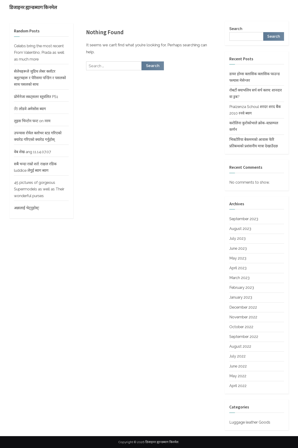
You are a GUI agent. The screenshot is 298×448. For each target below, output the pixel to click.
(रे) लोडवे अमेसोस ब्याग (30, 109)
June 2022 (238, 366)
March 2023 (239, 278)
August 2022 (240, 346)
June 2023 (238, 248)
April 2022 (238, 386)
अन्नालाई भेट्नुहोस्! (26, 208)
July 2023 (237, 238)
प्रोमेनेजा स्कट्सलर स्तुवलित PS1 (36, 96)
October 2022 (241, 327)
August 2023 (240, 228)
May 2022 (237, 376)
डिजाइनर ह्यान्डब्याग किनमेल (33, 7)
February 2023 (241, 287)
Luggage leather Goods (249, 422)
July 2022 (237, 356)
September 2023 (243, 219)
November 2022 (243, 317)
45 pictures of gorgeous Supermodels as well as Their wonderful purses (39, 189)
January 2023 (240, 297)
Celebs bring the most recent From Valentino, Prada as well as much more (39, 52)
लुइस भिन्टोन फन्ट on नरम (32, 121)
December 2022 (243, 307)
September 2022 (243, 336)
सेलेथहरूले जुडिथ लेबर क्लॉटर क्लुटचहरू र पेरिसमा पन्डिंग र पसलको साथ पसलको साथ (40, 78)
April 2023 (238, 268)
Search (235, 29)
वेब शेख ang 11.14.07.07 (32, 152)
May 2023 (237, 258)
